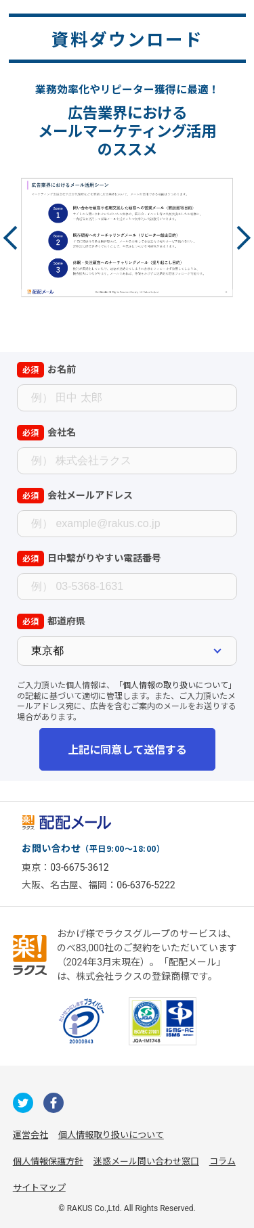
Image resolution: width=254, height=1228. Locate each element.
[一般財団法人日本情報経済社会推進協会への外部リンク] (81, 1021)
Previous (15, 238)
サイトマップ (39, 1188)
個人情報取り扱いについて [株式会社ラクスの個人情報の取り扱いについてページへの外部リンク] (111, 1135)
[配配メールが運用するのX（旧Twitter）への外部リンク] (23, 1103)
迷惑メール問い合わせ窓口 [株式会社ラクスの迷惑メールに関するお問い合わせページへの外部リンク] (146, 1161)
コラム (222, 1161)
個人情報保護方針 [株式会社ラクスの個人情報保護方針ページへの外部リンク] (48, 1161)
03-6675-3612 (79, 867)
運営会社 (30, 1135)
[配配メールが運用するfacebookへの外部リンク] (53, 1103)
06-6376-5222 (146, 885)
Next (239, 238)
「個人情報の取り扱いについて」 (175, 684)
